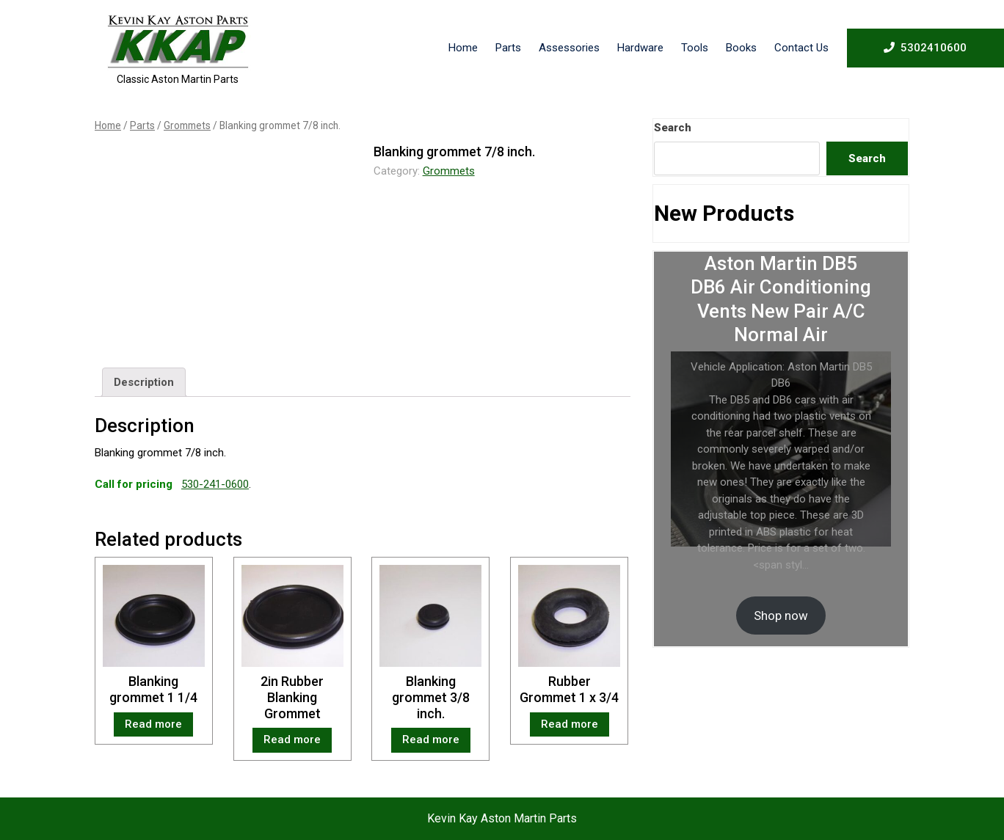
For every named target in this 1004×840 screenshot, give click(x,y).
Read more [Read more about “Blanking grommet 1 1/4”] (153, 724)
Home (463, 47)
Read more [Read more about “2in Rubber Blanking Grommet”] (292, 739)
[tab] (144, 382)
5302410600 (925, 47)
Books (741, 47)
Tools (694, 47)
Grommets (187, 125)
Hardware (640, 47)
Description (144, 382)
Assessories (569, 47)
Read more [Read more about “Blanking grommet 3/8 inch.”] (430, 739)
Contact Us (801, 47)
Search (672, 127)
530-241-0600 (215, 484)
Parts (508, 47)
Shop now (781, 615)
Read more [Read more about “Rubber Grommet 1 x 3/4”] (569, 724)
